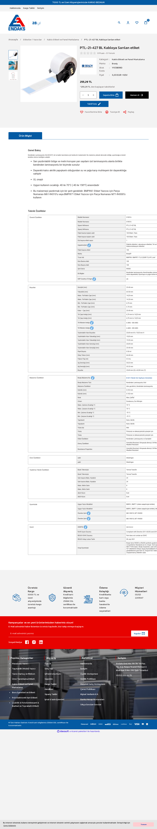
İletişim (83, 669)
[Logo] (26, 22)
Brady (115, 64)
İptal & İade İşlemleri (54, 700)
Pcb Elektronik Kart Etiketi (24, 698)
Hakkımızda (86, 664)
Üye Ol (48, 664)
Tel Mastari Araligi (86, 323)
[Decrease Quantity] (83, 95)
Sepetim (49, 680)
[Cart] (146, 23)
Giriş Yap (49, 669)
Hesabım (49, 690)
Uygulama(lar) (84, 246)
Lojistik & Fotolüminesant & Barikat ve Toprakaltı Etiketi (25, 705)
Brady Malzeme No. (86, 378)
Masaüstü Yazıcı (20, 664)
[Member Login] (128, 23)
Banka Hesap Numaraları (92, 700)
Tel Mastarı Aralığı (86, 329)
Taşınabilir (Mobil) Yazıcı (23, 669)
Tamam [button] (143, 824)
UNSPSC (82, 528)
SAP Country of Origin (87, 279)
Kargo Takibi (50, 685)
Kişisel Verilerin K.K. (89, 695)
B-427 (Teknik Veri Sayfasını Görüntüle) (139, 378)
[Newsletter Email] (78, 634)
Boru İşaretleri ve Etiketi (23, 693)
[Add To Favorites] (91, 113)
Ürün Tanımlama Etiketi (23, 680)
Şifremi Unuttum (53, 675)
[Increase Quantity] (93, 95)
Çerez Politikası (87, 690)
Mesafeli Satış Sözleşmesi (92, 685)
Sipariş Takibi (51, 695)
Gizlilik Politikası (88, 680)
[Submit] (139, 635)
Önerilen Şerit (84, 514)
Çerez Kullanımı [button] (9, 825)
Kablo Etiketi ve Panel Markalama (128, 60)
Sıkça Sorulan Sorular (90, 705)
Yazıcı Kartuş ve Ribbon (23, 675)
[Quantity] (88, 95)
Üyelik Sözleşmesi (89, 675)
